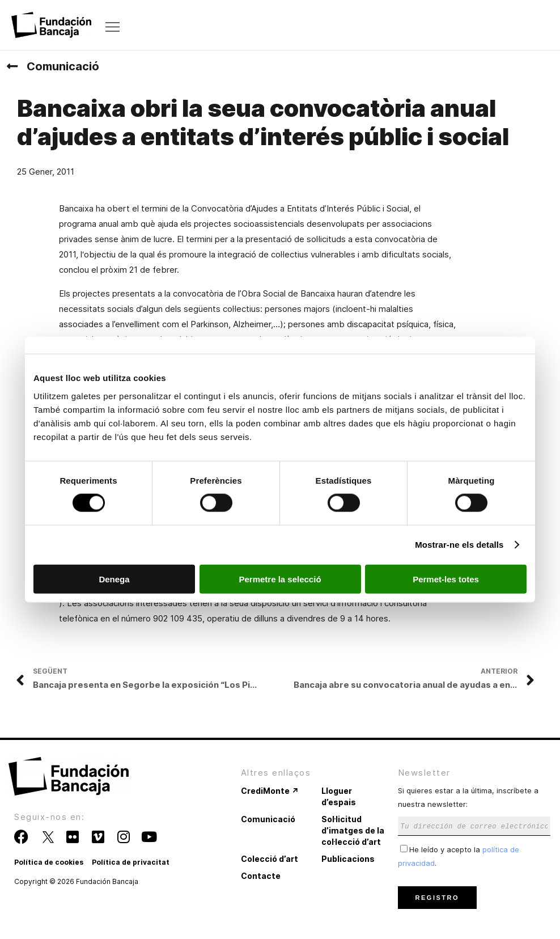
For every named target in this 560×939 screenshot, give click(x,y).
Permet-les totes (446, 578)
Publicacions (348, 859)
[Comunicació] (12, 66)
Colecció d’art (269, 859)
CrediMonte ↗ (270, 791)
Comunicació (63, 66)
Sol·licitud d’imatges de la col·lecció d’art (352, 830)
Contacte (261, 876)
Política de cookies (48, 862)
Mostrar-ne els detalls (459, 544)
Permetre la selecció (280, 578)
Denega (114, 578)
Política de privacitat (130, 862)
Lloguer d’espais (338, 796)
